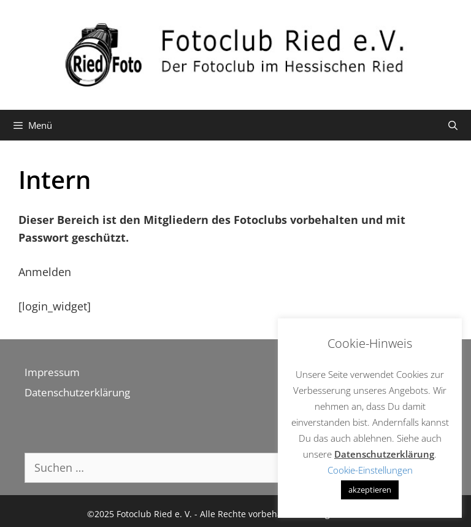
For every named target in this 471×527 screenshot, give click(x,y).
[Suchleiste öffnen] (453, 125)
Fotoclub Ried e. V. (154, 514)
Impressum (52, 372)
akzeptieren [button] (369, 489)
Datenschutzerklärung (77, 392)
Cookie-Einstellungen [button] (370, 470)
